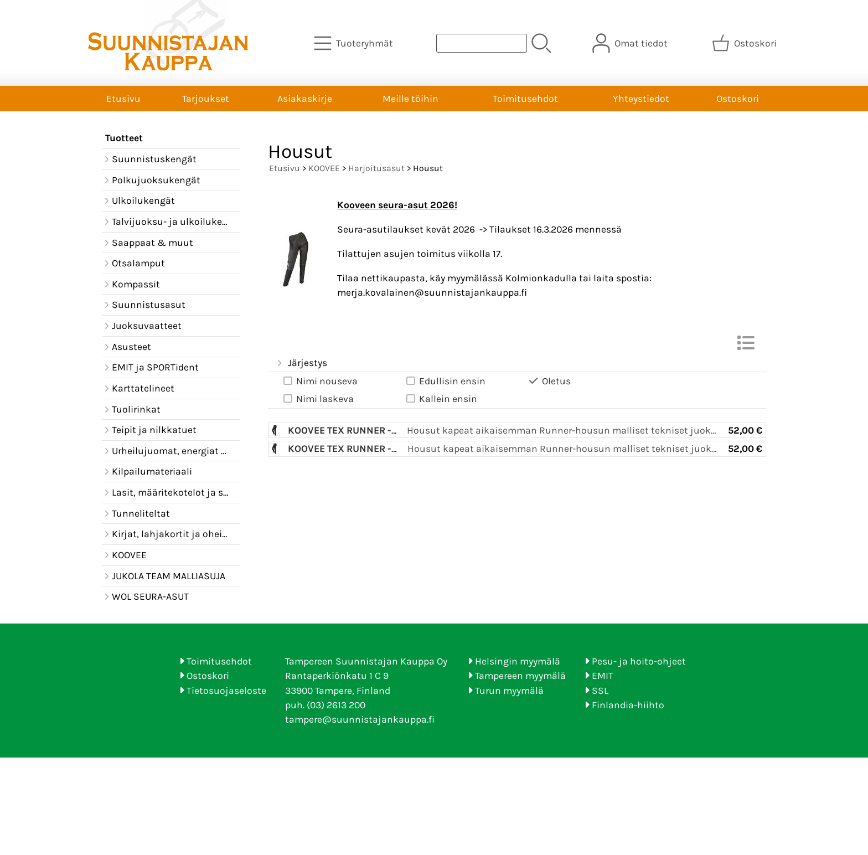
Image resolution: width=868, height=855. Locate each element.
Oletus (549, 381)
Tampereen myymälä (520, 675)
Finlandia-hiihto (628, 704)
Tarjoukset (205, 98)
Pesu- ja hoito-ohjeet (639, 661)
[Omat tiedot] (631, 43)
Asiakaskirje (304, 98)
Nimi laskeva (317, 399)
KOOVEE (324, 168)
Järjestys (301, 363)
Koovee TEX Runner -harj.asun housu (383, 430)
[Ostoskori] (745, 43)
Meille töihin (410, 98)
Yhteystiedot (641, 98)
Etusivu (123, 98)
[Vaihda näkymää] (746, 346)
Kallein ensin (440, 399)
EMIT (602, 675)
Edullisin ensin (444, 381)
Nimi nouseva (319, 381)
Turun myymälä (509, 690)
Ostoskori (737, 98)
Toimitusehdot (525, 98)
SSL (600, 690)
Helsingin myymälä (517, 661)
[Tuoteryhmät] (354, 43)
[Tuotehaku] (481, 43)
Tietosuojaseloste (226, 690)
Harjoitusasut (376, 168)
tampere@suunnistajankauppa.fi (360, 719)
